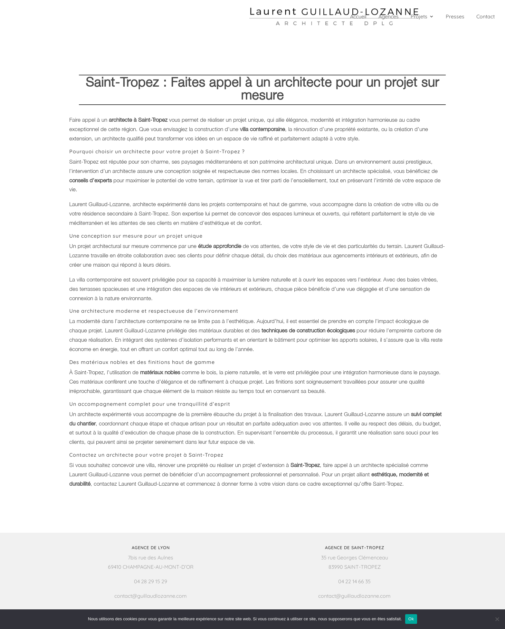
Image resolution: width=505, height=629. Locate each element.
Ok (411, 618)
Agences (388, 17)
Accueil (358, 17)
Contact (485, 17)
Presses (455, 17)
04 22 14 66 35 (354, 581)
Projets (419, 17)
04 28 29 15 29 (150, 581)
